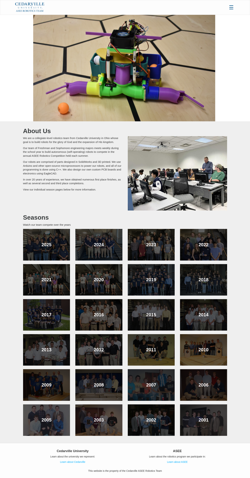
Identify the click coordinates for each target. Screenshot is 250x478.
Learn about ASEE (177, 461)
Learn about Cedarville (72, 461)
